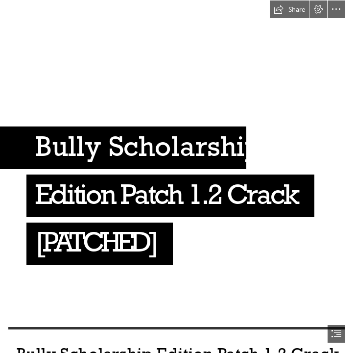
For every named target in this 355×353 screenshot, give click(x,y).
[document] (177, 176)
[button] (289, 9)
